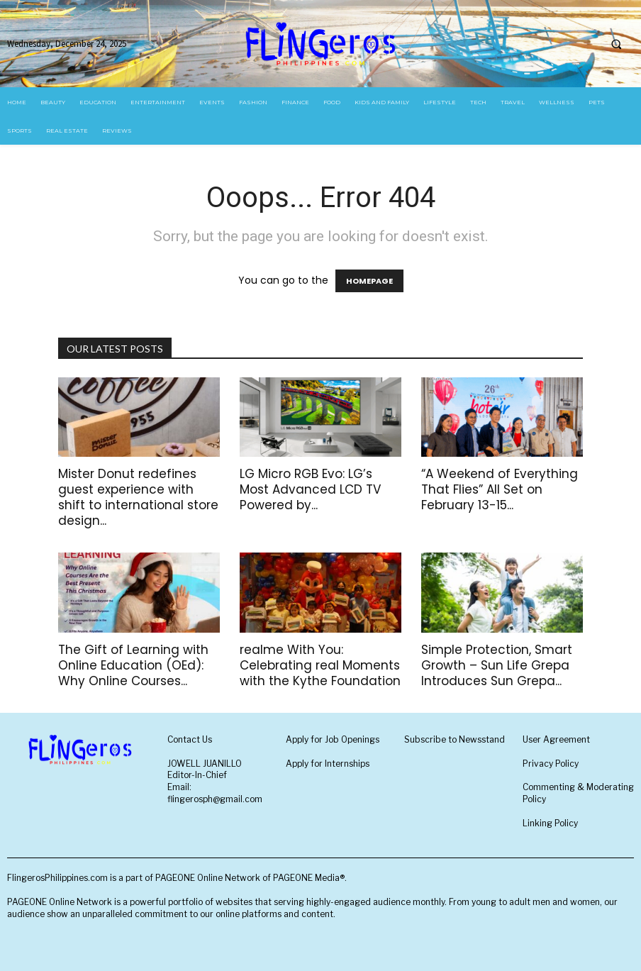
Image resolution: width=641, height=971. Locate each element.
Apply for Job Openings (332, 739)
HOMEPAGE (369, 281)
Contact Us (189, 739)
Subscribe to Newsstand (454, 739)
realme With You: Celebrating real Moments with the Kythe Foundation (320, 665)
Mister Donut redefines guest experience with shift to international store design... (138, 497)
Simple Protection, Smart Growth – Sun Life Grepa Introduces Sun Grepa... (496, 665)
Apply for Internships (327, 763)
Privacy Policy (551, 763)
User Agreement (556, 739)
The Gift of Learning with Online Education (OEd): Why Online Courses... (133, 665)
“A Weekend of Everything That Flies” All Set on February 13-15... (499, 489)
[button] (616, 44)
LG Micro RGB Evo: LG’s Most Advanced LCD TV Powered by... (310, 489)
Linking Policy (550, 823)
